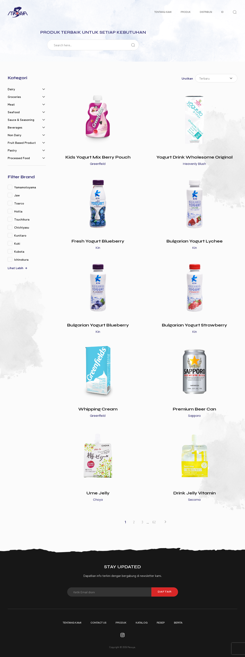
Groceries (14, 96)
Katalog (142, 622)
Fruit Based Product (22, 142)
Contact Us (98, 622)
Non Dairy (14, 135)
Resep (161, 622)
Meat (11, 104)
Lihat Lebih (15, 267)
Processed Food (19, 157)
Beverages (15, 127)
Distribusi (206, 12)
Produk (186, 12)
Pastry (12, 150)
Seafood (14, 112)
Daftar (165, 591)
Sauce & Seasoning (21, 119)
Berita (178, 622)
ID (222, 12)
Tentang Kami (163, 12)
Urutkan (187, 78)
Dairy (11, 89)
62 (154, 521)
